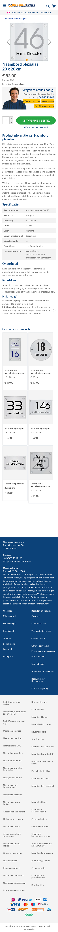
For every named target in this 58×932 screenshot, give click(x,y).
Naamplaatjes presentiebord (38, 876)
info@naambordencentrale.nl (17, 561)
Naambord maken (11, 826)
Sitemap (7, 638)
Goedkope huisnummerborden (41, 835)
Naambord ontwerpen (42, 853)
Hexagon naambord (12, 777)
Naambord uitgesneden (14, 883)
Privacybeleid (38, 656)
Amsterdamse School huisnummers (41, 844)
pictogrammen (10, 587)
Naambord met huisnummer (10, 786)
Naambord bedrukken (13, 875)
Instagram (8, 656)
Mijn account (9, 616)
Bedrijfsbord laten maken (12, 703)
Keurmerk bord (38, 731)
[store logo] (22, 5)
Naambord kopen (39, 716)
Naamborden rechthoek (42, 786)
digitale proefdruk (41, 291)
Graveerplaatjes (39, 819)
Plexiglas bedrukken (41, 771)
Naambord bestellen (13, 794)
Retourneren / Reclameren (38, 679)
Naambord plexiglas (14, 428)
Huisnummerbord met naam (42, 762)
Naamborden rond (40, 778)
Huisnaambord (10, 860)
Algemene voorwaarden (42, 671)
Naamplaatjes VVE (12, 745)
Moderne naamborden (14, 890)
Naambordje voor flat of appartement (14, 712)
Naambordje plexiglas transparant (14, 371)
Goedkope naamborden (14, 811)
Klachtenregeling (39, 688)
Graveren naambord (12, 853)
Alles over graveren (40, 860)
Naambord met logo (12, 738)
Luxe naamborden (40, 826)
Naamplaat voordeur (13, 753)
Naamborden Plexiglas (16, 18)
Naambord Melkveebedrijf (38, 810)
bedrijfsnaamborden (18, 584)
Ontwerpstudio (38, 638)
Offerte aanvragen (40, 645)
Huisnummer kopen (12, 760)
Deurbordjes (37, 885)
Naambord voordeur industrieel (13, 769)
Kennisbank (8, 631)
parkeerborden (36, 584)
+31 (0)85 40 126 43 (12, 558)
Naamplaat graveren (41, 724)
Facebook (7, 649)
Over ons (35, 616)
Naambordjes (37, 709)
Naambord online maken (11, 844)
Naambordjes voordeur (42, 746)
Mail (49, 94)
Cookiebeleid (37, 664)
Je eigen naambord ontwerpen (12, 835)
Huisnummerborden (13, 819)
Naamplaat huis (38, 802)
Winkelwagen (9, 623)
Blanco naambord (11, 868)
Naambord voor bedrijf (42, 754)
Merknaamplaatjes (12, 730)
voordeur (13, 581)
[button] (8, 42)
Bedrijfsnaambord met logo (14, 722)
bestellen (32, 594)
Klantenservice (38, 623)
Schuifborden (37, 739)
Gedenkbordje (38, 868)
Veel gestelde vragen (41, 631)
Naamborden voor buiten (12, 803)
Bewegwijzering (39, 702)
